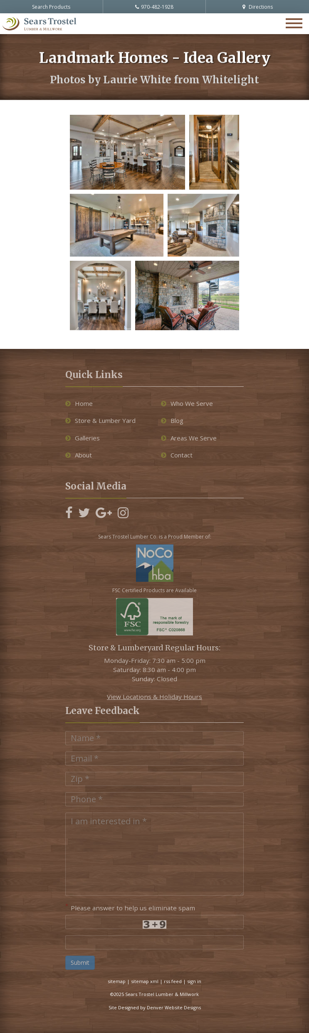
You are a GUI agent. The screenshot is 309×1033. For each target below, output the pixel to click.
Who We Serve (187, 403)
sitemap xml (144, 981)
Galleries (82, 438)
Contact (177, 455)
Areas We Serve (189, 438)
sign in (194, 981)
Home (79, 403)
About (78, 455)
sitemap (117, 981)
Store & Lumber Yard (100, 420)
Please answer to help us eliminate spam (130, 907)
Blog (172, 420)
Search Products (51, 6)
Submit (80, 962)
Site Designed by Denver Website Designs (155, 1007)
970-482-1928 (154, 6)
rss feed (173, 981)
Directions (257, 6)
